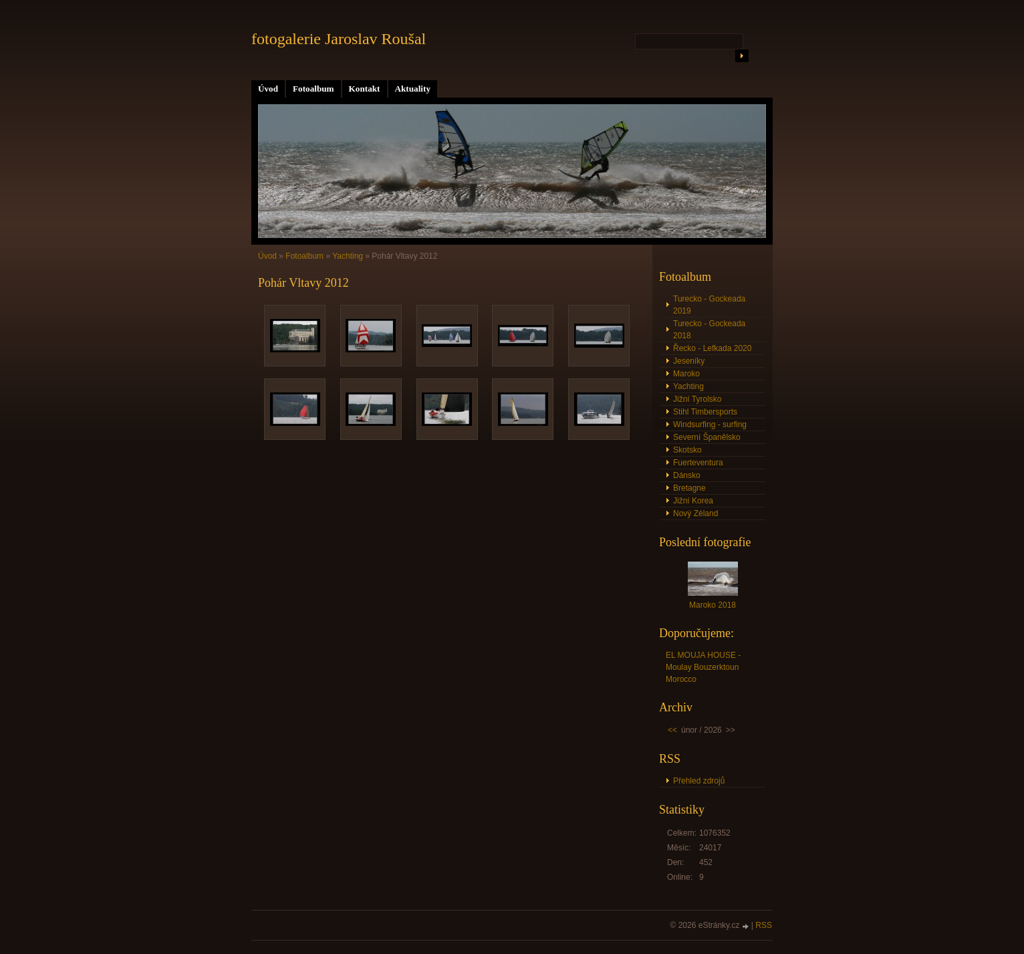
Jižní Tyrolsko (697, 399)
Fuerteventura (698, 462)
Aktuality (413, 89)
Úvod (268, 89)
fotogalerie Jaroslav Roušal (338, 38)
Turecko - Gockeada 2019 (709, 305)
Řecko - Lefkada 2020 (712, 348)
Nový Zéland (695, 513)
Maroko (686, 373)
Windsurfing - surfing (710, 424)
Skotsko (687, 450)
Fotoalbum (313, 89)
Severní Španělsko (707, 437)
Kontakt (364, 89)
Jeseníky (689, 361)
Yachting (347, 256)
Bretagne (689, 488)
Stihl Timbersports (705, 411)
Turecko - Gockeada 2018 (709, 329)
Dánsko (686, 475)
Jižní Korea (693, 500)
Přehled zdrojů (699, 781)
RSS (763, 925)
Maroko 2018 (712, 605)
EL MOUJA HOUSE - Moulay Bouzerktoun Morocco (703, 667)
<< (672, 730)
